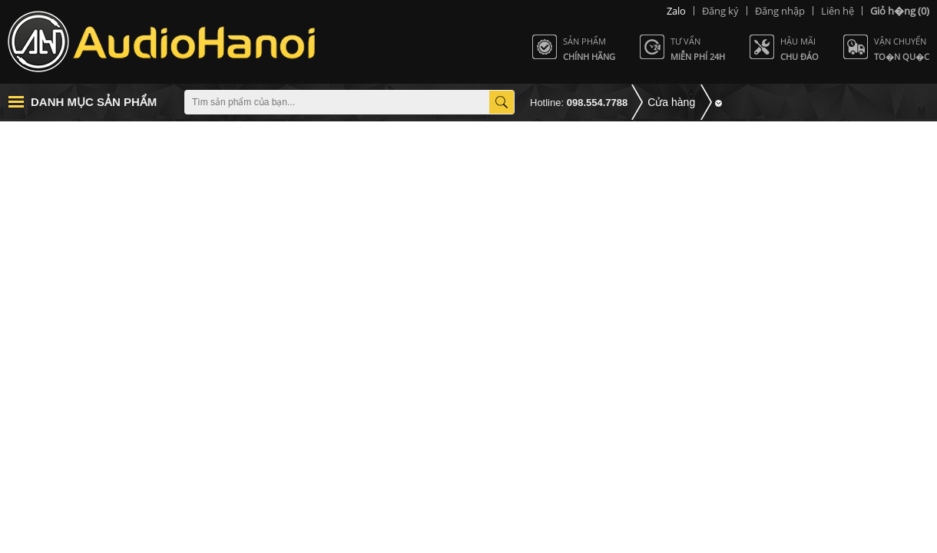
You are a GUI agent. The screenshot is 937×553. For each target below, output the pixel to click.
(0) (899, 11)
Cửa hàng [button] (671, 102)
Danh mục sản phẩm (94, 101)
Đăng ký (720, 11)
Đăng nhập (780, 11)
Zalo (676, 11)
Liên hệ (837, 11)
